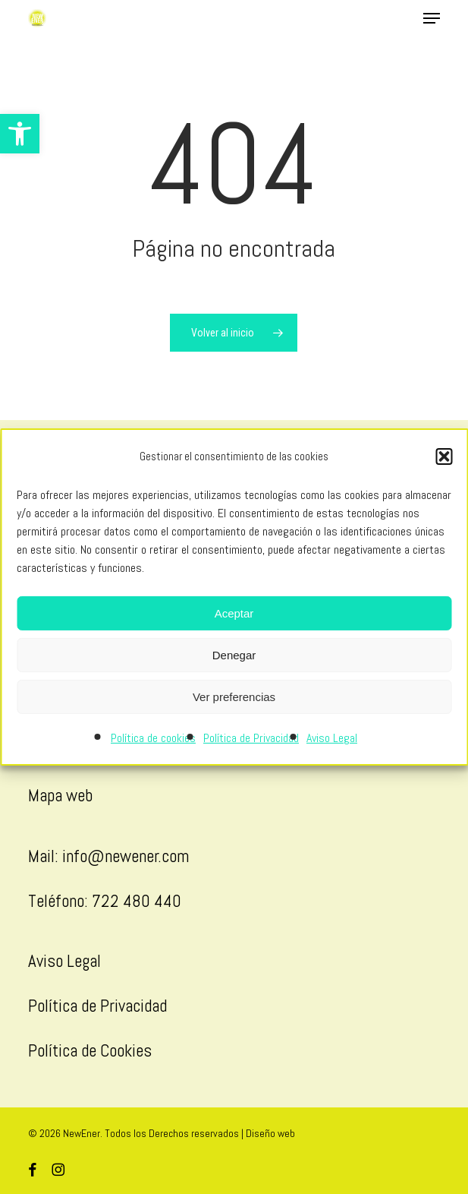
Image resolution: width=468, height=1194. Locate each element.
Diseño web (270, 1133)
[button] (19, 133)
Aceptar (234, 613)
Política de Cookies (90, 1050)
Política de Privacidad (251, 738)
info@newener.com (125, 856)
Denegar (234, 655)
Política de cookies (153, 738)
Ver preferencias (234, 696)
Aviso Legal (331, 738)
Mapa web (60, 795)
